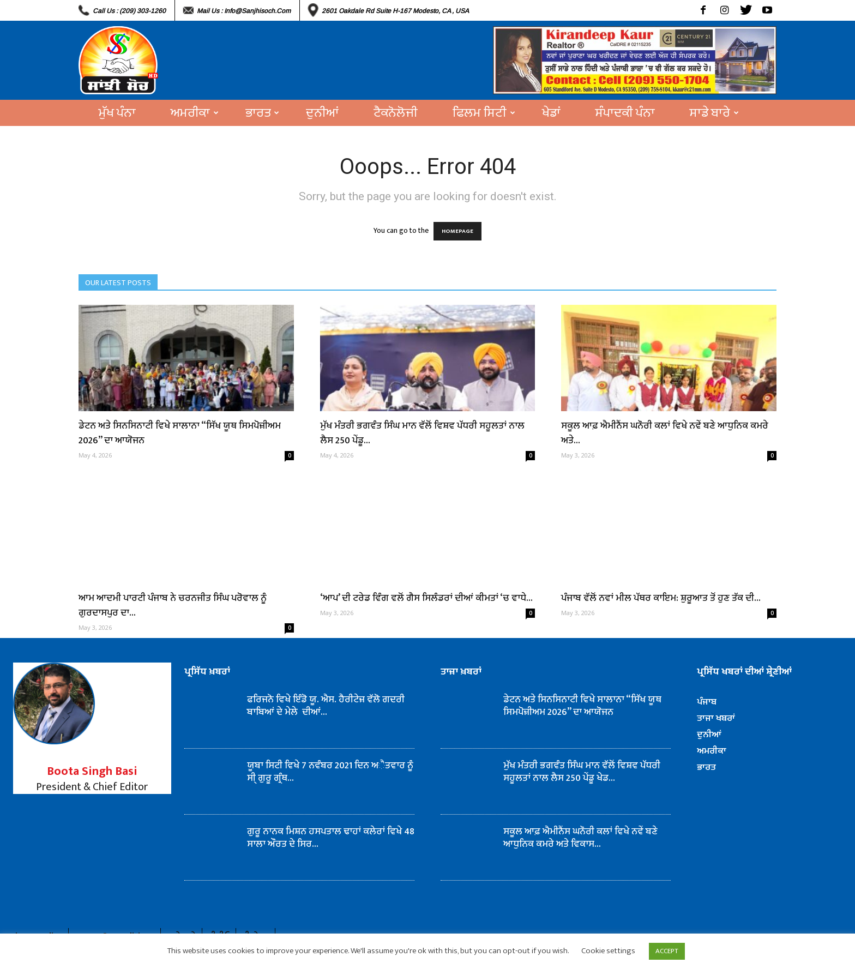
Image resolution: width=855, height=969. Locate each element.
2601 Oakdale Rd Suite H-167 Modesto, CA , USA (395, 11)
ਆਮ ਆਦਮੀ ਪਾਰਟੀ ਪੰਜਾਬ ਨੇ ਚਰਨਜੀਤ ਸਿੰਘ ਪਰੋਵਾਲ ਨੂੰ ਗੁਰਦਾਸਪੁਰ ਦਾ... (173, 605)
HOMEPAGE (457, 231)
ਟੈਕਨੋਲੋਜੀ (396, 113)
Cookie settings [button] (608, 951)
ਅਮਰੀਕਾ (195, 113)
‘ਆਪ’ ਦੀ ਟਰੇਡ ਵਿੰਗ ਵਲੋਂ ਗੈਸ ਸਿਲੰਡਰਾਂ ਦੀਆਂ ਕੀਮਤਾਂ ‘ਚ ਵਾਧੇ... (426, 598)
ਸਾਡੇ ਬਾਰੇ (714, 113)
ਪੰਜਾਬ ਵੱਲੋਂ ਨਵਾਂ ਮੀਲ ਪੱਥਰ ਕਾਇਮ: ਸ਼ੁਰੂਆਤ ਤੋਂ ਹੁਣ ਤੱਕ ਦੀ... (661, 598)
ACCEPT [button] (666, 951)
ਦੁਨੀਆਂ (322, 113)
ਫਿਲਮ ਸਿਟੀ (484, 113)
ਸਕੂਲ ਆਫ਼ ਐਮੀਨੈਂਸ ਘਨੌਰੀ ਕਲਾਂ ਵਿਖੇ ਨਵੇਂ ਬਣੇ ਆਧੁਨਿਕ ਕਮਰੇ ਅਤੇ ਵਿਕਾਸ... (580, 837)
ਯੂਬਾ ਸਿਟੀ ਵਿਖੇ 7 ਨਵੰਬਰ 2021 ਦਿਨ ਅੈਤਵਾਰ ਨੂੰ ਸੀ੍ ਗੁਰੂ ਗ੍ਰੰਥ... (330, 771)
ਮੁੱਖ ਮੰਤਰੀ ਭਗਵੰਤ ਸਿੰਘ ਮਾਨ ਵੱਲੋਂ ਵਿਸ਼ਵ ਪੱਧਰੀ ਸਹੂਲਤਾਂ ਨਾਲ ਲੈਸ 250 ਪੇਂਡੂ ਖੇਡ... (581, 771)
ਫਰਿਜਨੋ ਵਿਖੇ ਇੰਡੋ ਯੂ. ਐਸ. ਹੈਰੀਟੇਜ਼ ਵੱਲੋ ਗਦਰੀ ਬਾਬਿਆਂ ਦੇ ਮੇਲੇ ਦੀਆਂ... (326, 705)
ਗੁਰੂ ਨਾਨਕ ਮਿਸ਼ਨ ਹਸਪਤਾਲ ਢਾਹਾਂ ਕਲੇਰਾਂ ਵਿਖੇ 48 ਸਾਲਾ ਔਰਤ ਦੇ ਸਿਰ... (330, 837)
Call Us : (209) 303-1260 (129, 11)
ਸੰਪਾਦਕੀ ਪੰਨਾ (625, 113)
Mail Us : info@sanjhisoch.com (244, 11)
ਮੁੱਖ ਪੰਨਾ (117, 113)
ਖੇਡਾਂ (551, 113)
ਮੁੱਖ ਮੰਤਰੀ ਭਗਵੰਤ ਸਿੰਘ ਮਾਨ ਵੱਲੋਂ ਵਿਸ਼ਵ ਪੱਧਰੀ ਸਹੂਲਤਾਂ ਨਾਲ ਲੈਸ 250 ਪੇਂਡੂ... (422, 433)
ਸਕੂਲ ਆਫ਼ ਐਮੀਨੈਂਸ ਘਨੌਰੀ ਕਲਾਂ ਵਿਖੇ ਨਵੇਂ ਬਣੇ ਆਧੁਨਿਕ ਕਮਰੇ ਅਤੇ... (664, 433)
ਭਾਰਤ (262, 113)
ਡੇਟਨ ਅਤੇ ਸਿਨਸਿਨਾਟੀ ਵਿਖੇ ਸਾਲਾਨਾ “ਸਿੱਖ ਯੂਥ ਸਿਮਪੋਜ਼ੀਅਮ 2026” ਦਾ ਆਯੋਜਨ (180, 433)
